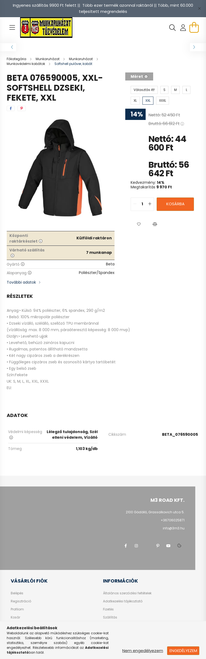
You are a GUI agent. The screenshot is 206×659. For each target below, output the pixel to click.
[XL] (135, 101)
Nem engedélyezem (142, 650)
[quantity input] (142, 204)
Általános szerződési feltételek (127, 593)
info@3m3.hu (174, 528)
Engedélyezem (183, 650)
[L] (186, 90)
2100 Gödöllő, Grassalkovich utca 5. (155, 512)
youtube (168, 545)
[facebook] (11, 108)
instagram (136, 545)
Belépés (17, 593)
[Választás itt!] (144, 90)
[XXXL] (162, 101)
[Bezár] (199, 9)
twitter (147, 545)
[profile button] (183, 27)
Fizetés (108, 609)
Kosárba (175, 204)
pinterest (157, 545)
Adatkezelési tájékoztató (122, 601)
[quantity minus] (135, 204)
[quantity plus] (150, 204)
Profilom (17, 609)
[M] (175, 90)
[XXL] (147, 101)
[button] (138, 224)
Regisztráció (21, 601)
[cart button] (194, 27)
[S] (164, 90)
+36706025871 (173, 520)
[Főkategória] (17, 59)
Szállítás (110, 617)
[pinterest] (21, 108)
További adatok (21, 282)
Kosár (15, 617)
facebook (125, 545)
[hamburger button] (12, 27)
